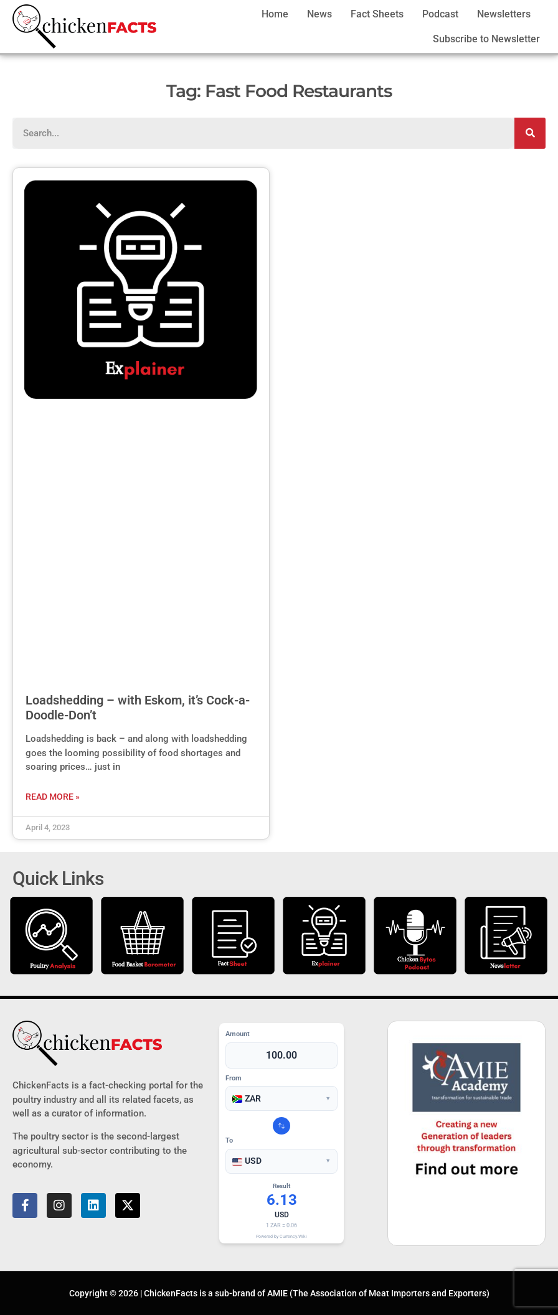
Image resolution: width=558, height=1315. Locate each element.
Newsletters (504, 14)
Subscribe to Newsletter (486, 39)
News (319, 14)
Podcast (440, 14)
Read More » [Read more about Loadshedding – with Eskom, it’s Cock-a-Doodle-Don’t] (53, 797)
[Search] (530, 133)
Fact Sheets (377, 14)
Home (275, 14)
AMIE (277, 1293)
